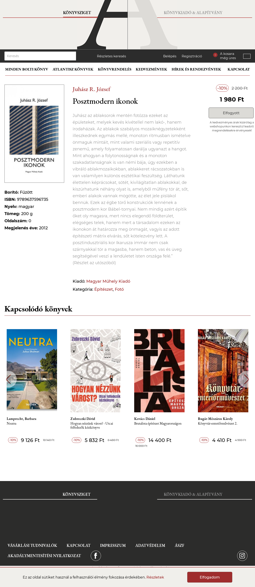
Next (246, 379)
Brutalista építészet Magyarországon (157, 423)
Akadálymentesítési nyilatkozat (44, 555)
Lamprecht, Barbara (21, 419)
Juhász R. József (91, 89)
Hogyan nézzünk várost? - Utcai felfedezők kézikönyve (91, 425)
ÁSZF (179, 545)
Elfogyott (231, 113)
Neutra (11, 423)
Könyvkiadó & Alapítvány (193, 12)
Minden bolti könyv (26, 69)
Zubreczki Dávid (82, 419)
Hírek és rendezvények (196, 69)
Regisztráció (192, 56)
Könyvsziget (77, 12)
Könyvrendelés (114, 69)
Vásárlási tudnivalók (32, 545)
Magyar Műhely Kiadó (108, 281)
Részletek (155, 577)
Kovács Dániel (144, 419)
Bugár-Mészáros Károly (215, 419)
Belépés (169, 56)
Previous (8, 379)
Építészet (103, 289)
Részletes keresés (111, 56)
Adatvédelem (150, 545)
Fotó (119, 289)
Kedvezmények (151, 69)
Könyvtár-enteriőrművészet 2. (217, 423)
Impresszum (113, 545)
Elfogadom (210, 577)
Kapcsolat (239, 69)
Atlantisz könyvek (73, 69)
